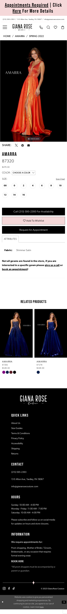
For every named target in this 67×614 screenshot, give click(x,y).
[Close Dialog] (3, 606)
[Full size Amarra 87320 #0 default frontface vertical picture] (33, 91)
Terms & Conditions (20, 438)
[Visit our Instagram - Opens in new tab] (4, 593)
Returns (14, 458)
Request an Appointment (33, 234)
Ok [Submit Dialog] (63, 607)
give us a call (52, 270)
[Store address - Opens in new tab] (29, 19)
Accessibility (17, 448)
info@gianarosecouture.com (24, 491)
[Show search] (48, 27)
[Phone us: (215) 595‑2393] (8, 19)
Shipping (15, 453)
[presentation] (16, 338)
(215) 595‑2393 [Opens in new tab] (18, 477)
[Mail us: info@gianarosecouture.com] (54, 19)
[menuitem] (33, 19)
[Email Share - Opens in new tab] (28, 145)
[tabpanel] (33, 91)
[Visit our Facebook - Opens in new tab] (9, 593)
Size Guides (16, 433)
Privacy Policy (17, 443)
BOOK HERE (17, 566)
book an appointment (14, 274)
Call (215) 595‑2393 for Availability (33, 212)
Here (17, 11)
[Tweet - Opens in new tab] (16, 145)
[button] (5, 27)
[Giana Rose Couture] (22, 27)
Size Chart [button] (59, 179)
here (42, 612)
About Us (15, 428)
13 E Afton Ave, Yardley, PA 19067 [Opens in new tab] (27, 484)
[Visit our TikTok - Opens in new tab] (14, 593)
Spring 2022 (36, 36)
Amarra (20, 36)
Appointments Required (26, 5)
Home (7, 36)
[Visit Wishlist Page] (55, 27)
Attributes (10, 244)
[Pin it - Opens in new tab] (22, 145)
